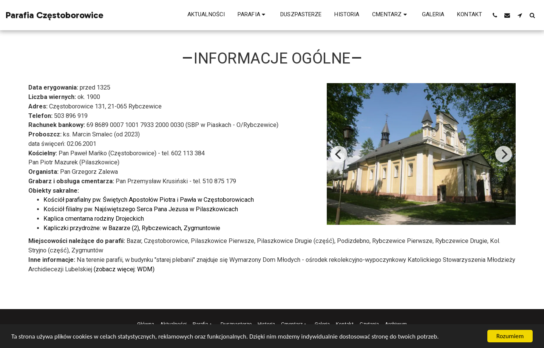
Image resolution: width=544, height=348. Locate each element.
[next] (503, 154)
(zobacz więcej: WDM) (124, 269)
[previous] (339, 154)
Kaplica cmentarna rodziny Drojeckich (93, 218)
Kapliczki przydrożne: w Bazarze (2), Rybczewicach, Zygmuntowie (131, 228)
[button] (253, 15)
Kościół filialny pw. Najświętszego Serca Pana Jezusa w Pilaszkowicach (140, 209)
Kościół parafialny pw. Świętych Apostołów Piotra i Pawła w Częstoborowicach (148, 199)
